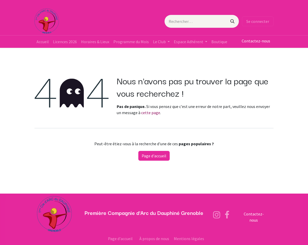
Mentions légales (189, 238)
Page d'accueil (154, 155)
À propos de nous (154, 238)
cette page (150, 112)
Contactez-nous (256, 40)
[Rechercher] (232, 21)
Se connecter (257, 21)
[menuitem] (42, 42)
